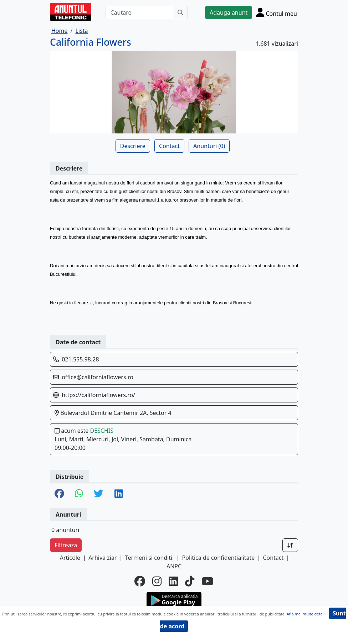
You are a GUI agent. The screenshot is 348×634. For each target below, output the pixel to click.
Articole (70, 558)
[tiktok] (189, 581)
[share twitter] (98, 494)
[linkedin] (173, 581)
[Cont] (276, 12)
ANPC (174, 566)
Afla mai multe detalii (306, 614)
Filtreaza (66, 545)
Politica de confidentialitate (218, 558)
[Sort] (290, 545)
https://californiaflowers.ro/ (98, 395)
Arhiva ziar (102, 558)
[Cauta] (180, 12)
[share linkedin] (118, 494)
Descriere (132, 146)
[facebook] (139, 581)
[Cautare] (139, 12)
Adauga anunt (228, 12)
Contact (169, 146)
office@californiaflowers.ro (97, 377)
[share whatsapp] (79, 494)
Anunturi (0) (209, 146)
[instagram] (157, 581)
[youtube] (207, 581)
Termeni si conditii (149, 558)
